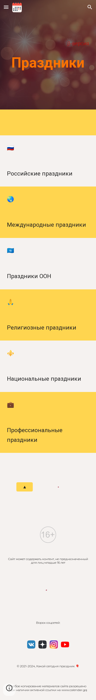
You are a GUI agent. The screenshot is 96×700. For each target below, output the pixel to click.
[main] (48, 43)
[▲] (25, 487)
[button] (6, 7)
